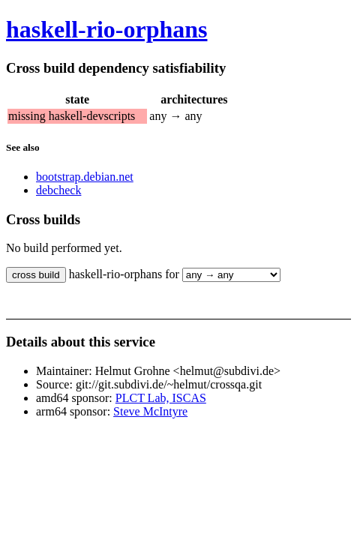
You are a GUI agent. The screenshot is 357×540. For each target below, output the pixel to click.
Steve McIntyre (150, 411)
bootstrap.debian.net (85, 176)
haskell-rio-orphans (106, 29)
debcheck (58, 190)
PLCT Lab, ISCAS (161, 398)
